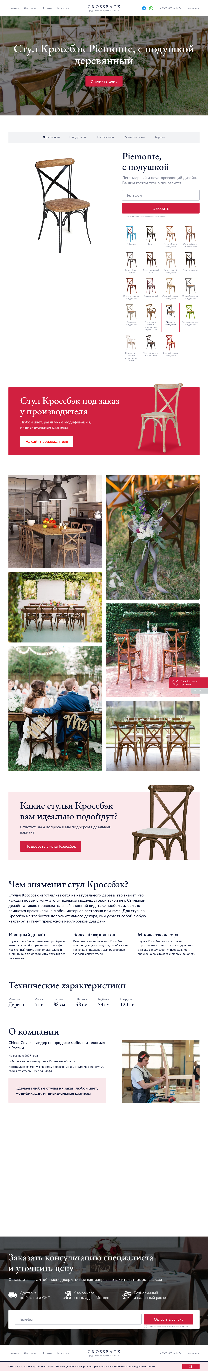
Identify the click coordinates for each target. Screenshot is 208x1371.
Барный (160, 137)
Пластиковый (105, 137)
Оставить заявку (168, 1319)
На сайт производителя (46, 441)
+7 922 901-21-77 (169, 8)
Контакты (193, 8)
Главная (13, 8)
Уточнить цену (104, 81)
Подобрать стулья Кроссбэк (50, 846)
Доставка (30, 8)
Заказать (161, 208)
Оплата (47, 8)
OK (191, 1366)
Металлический (134, 137)
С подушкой (77, 137)
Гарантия (63, 8)
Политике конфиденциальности (135, 1366)
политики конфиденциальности (153, 216)
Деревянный (51, 137)
